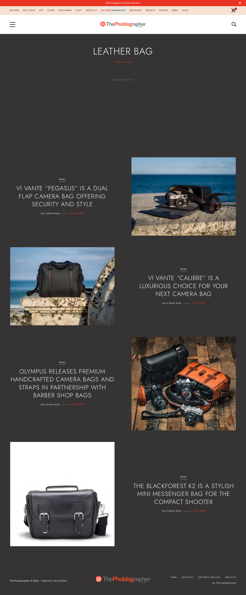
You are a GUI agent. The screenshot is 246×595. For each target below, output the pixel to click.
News (62, 179)
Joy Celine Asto (50, 213)
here (116, 3)
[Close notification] (240, 3)
